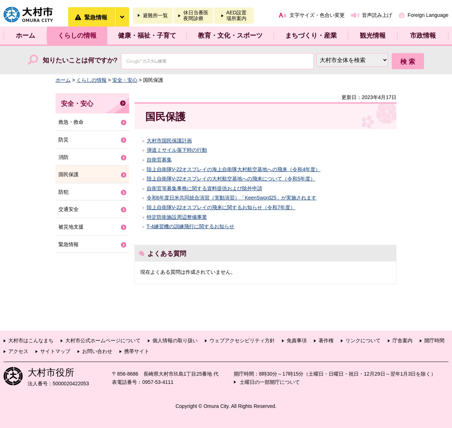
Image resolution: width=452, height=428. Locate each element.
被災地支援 (71, 227)
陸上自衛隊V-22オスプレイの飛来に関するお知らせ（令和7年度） (221, 207)
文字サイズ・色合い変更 (317, 15)
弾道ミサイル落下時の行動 (177, 150)
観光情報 (373, 35)
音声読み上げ (377, 15)
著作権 (326, 340)
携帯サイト (136, 351)
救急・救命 (71, 122)
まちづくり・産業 (311, 35)
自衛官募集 (159, 160)
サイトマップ (55, 351)
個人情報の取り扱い (175, 340)
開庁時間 (434, 340)
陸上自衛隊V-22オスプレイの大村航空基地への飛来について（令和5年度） (231, 179)
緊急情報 (68, 244)
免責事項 (297, 340)
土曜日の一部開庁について (270, 382)
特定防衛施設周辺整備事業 (177, 217)
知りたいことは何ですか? (80, 60)
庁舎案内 (402, 340)
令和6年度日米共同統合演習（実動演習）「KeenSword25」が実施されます (232, 198)
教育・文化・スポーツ (230, 35)
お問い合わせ (97, 351)
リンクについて (363, 340)
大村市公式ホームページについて (103, 340)
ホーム (25, 35)
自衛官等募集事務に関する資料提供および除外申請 (204, 188)
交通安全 (68, 209)
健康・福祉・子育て (147, 35)
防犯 (63, 192)
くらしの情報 (77, 35)
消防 (63, 157)
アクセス (18, 351)
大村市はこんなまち (30, 340)
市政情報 (423, 35)
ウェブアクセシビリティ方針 (242, 340)
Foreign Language (428, 15)
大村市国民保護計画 (169, 141)
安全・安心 (124, 80)
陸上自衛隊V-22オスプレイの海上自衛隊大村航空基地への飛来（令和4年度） (234, 169)
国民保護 (68, 174)
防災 (63, 139)
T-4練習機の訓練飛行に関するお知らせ (190, 226)
